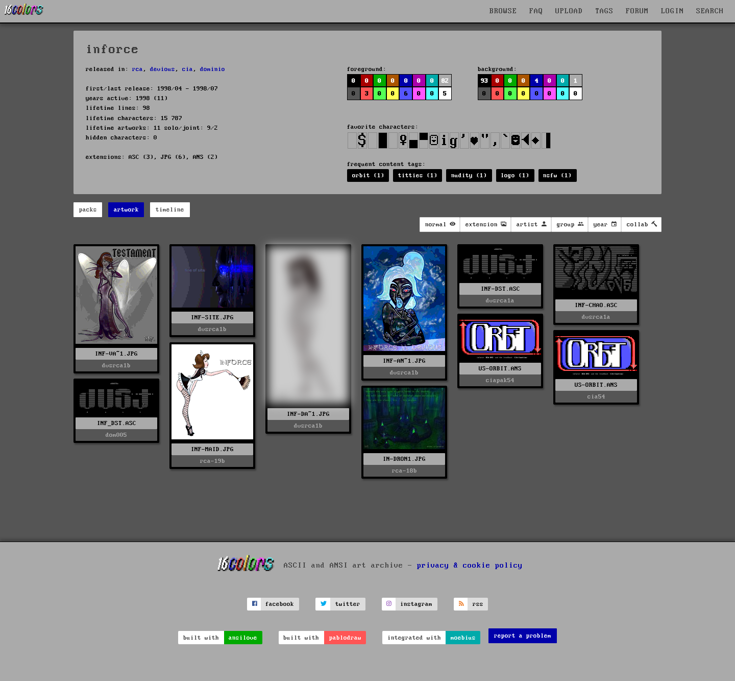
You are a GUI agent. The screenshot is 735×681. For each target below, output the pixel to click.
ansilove (243, 638)
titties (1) (417, 175)
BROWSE (503, 11)
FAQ (536, 11)
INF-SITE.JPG (212, 317)
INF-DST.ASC (500, 289)
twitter (347, 604)
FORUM (637, 11)
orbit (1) (368, 175)
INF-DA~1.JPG (308, 414)
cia (187, 69)
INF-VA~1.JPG (116, 353)
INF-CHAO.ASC (596, 305)
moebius (463, 638)
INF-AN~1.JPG (404, 361)
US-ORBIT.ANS (500, 368)
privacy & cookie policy (470, 565)
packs (88, 209)
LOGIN (672, 11)
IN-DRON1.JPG (404, 459)
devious (162, 69)
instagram (416, 604)
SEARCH (710, 11)
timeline (170, 209)
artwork (126, 209)
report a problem (522, 635)
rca (137, 69)
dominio (212, 69)
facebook (279, 604)
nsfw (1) (557, 175)
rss (478, 604)
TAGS (604, 11)
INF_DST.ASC (116, 423)
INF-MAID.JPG (212, 449)
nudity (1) (469, 175)
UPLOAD (569, 11)
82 (445, 81)
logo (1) (515, 175)
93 (484, 81)
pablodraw (345, 638)
